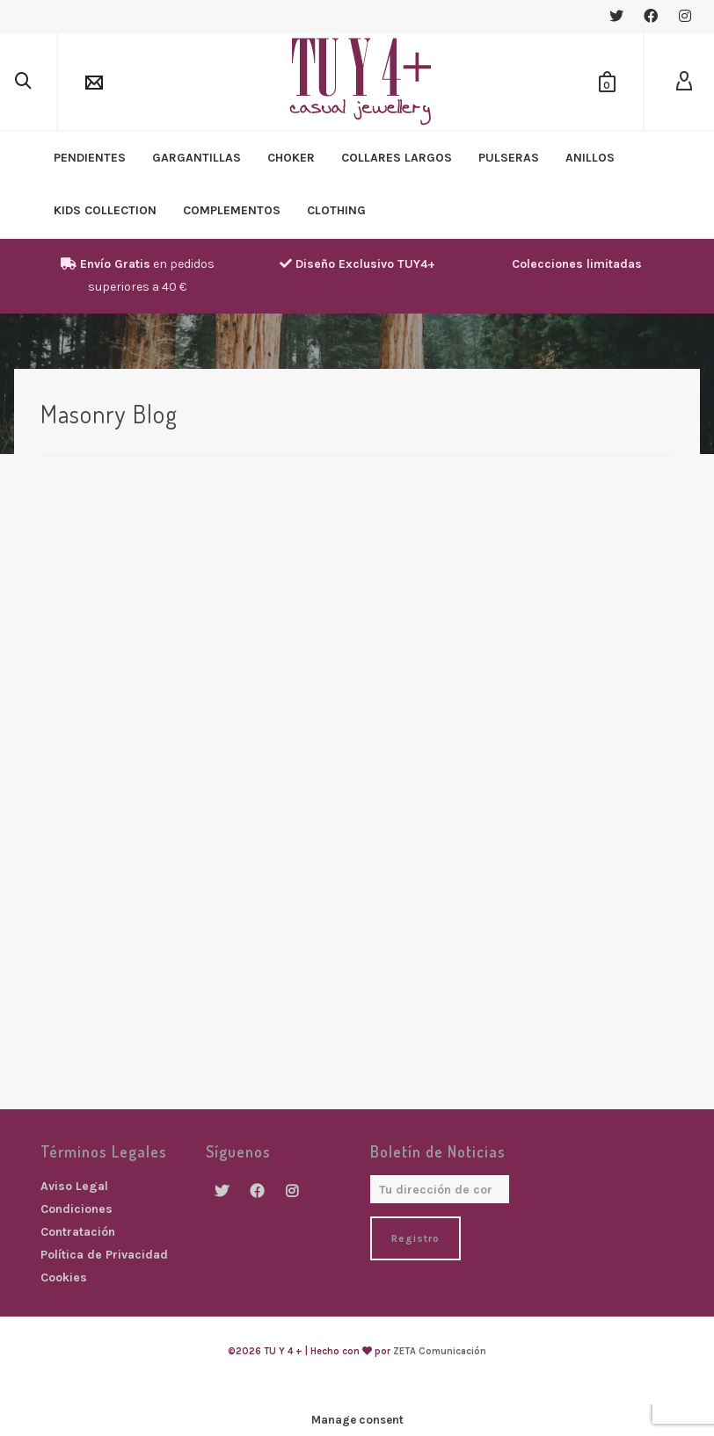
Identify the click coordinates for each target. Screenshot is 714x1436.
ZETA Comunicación (439, 1351)
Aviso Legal (74, 1186)
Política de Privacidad (104, 1254)
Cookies (63, 1277)
